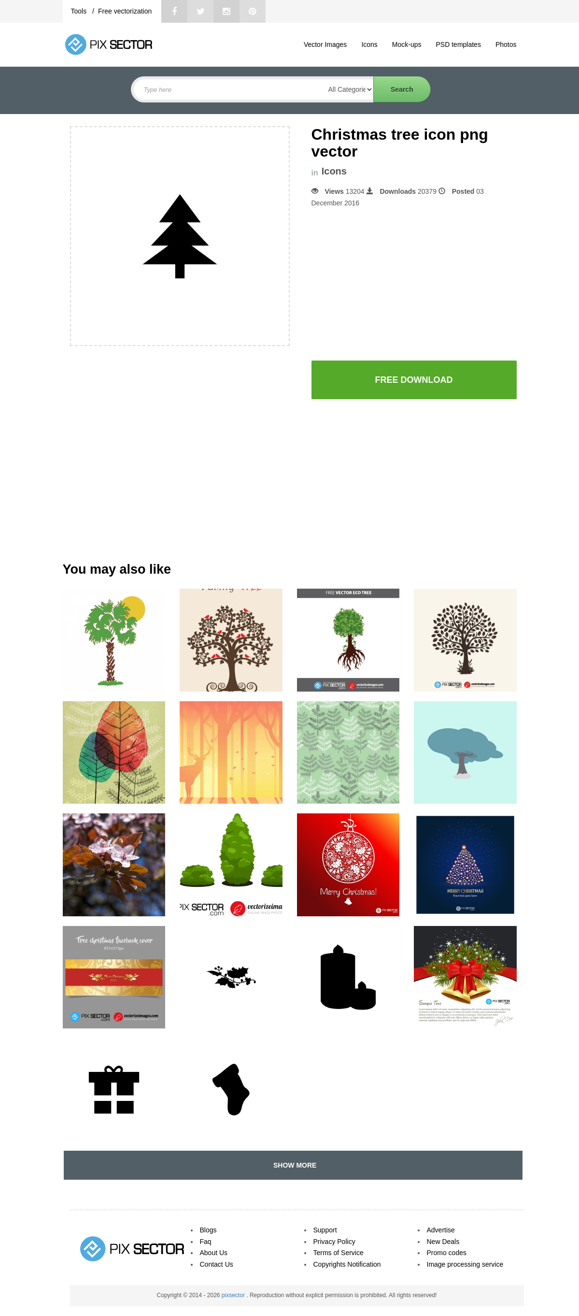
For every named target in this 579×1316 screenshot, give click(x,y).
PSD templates (458, 44)
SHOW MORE (292, 1165)
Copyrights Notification (347, 1264)
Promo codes (446, 1253)
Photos (506, 44)
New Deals (443, 1241)
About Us (214, 1253)
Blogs (208, 1230)
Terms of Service (338, 1253)
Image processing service (465, 1264)
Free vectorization (125, 11)
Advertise (441, 1230)
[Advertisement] (392, 284)
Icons (369, 44)
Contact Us (216, 1264)
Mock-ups (407, 44)
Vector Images (325, 44)
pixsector (234, 1295)
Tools (80, 11)
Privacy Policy (334, 1241)
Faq (206, 1241)
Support (325, 1230)
